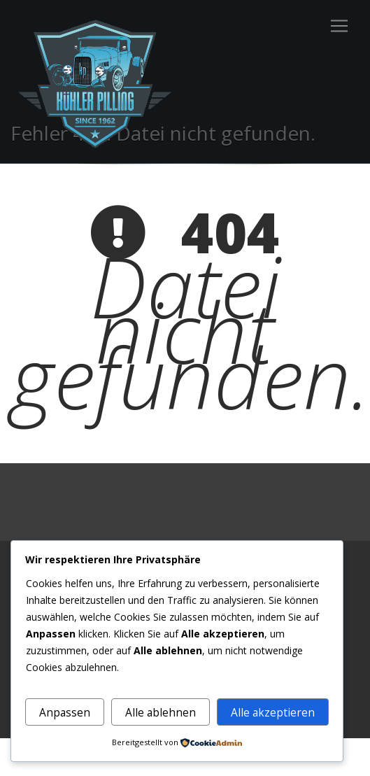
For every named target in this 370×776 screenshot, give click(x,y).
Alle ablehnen (160, 712)
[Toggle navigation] (339, 26)
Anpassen (64, 712)
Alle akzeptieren (273, 712)
